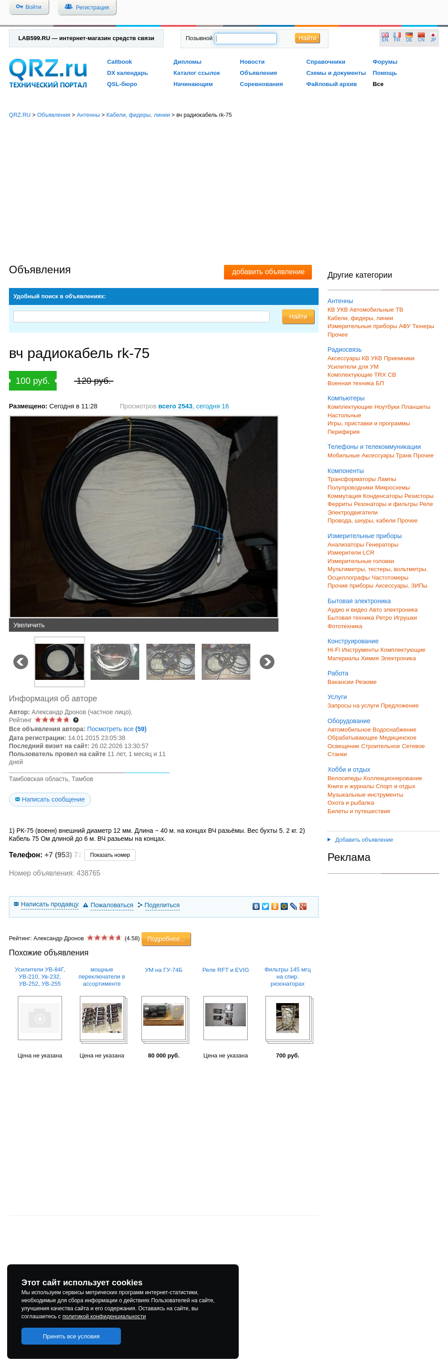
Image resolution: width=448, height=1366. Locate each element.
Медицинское (397, 737)
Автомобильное (349, 729)
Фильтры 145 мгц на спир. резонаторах (288, 976)
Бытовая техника (351, 617)
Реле (426, 504)
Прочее (338, 334)
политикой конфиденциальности (104, 1316)
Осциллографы (349, 577)
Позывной (199, 38)
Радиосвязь (345, 349)
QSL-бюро (122, 84)
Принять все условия (71, 1336)
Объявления (258, 73)
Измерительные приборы (365, 535)
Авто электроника (393, 609)
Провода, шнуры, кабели (361, 520)
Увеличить (29, 625)
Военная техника (351, 383)
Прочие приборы (350, 585)
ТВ (399, 309)
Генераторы (382, 544)
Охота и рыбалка (351, 802)
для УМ (368, 366)
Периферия (344, 431)
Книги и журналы (351, 786)
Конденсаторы (383, 496)
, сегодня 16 (193, 406)
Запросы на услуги (353, 705)
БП (380, 383)
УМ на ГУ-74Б (164, 970)
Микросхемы (392, 487)
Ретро (384, 617)
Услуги (337, 696)
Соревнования (261, 84)
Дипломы (188, 61)
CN (421, 39)
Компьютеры (346, 398)
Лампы (386, 479)
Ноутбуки (387, 406)
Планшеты (415, 406)
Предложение (400, 705)
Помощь (385, 73)
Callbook (119, 61)
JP (433, 39)
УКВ (342, 309)
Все (378, 84)
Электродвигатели (352, 512)
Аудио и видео (347, 609)
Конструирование (353, 641)
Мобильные (344, 455)
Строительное (380, 746)
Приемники (399, 358)
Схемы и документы (336, 73)
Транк (403, 455)
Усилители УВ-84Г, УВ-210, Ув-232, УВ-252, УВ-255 (40, 976)
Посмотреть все (116, 728)
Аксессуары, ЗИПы (401, 585)
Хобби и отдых (349, 769)
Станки (337, 754)
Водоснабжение (394, 729)
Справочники (325, 61)
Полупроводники (350, 487)
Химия (370, 658)
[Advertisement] (224, 191)
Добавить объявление (360, 840)
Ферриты (340, 504)
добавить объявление (268, 272)
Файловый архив (331, 84)
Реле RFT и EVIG (225, 970)
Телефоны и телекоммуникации (374, 446)
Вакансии (340, 682)
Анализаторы (346, 544)
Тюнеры (423, 326)
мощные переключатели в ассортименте (102, 976)
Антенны (88, 114)
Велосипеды (345, 778)
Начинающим (193, 84)
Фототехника (345, 626)
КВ (331, 309)
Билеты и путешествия (359, 811)
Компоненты (346, 470)
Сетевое (413, 746)
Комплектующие (350, 406)
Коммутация (344, 496)
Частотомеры (390, 577)
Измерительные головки (361, 561)
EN (385, 39)
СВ (392, 374)
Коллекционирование (393, 778)
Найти (307, 37)
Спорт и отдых (395, 786)
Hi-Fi (334, 649)
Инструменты (360, 649)
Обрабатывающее (352, 737)
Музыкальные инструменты (365, 794)
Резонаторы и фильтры (386, 504)
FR (397, 39)
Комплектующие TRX (357, 374)
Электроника (398, 658)
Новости (252, 61)
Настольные (344, 415)
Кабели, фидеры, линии (138, 114)
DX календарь (127, 73)
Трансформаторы (352, 479)
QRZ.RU (20, 114)
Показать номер (110, 855)
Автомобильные (372, 309)
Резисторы (419, 496)
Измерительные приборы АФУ (369, 326)
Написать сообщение (53, 799)
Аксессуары (344, 358)
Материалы (343, 658)
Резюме (366, 682)
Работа (338, 673)
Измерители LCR (351, 552)
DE (409, 39)
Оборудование (349, 720)
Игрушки (405, 617)
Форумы (385, 61)
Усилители (342, 366)
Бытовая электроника (359, 601)
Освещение (343, 746)
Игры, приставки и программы (369, 423)
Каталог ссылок (197, 73)
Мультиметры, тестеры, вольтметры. (378, 569)
